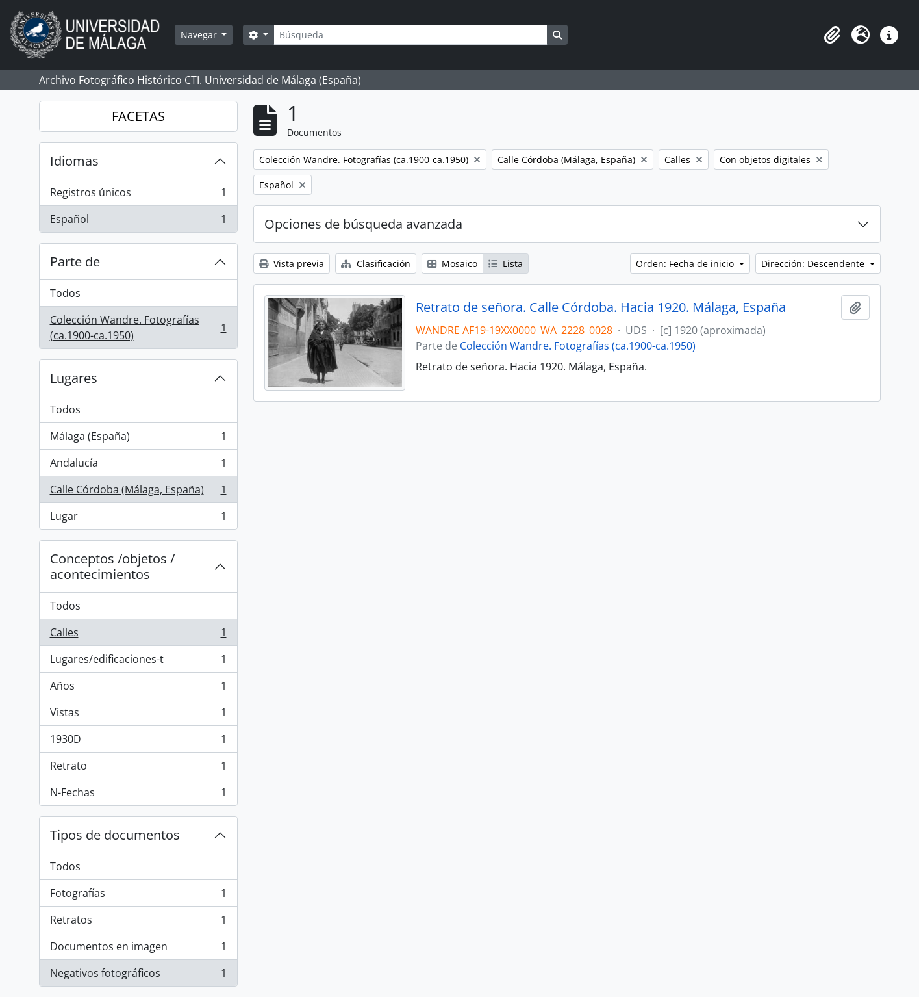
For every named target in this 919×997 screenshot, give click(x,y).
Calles (138, 635)
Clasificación (375, 263)
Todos (65, 293)
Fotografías (138, 896)
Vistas (138, 715)
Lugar (138, 518)
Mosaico (452, 263)
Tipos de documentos (115, 835)
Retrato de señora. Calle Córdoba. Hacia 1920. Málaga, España (601, 307)
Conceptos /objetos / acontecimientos (112, 566)
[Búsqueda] (410, 35)
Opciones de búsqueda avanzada (363, 224)
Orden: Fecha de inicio (686, 263)
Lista (505, 263)
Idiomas (74, 161)
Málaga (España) (138, 439)
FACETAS (138, 116)
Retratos (138, 922)
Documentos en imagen (138, 949)
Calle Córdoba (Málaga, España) (138, 492)
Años (138, 688)
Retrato (138, 768)
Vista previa (291, 263)
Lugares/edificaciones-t (138, 662)
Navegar (200, 35)
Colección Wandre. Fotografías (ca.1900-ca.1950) (138, 328)
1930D (138, 742)
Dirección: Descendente (814, 263)
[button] (832, 35)
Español (138, 221)
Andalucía (138, 465)
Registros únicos (138, 195)
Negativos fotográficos (138, 975)
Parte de (75, 261)
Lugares (73, 378)
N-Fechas (138, 794)
